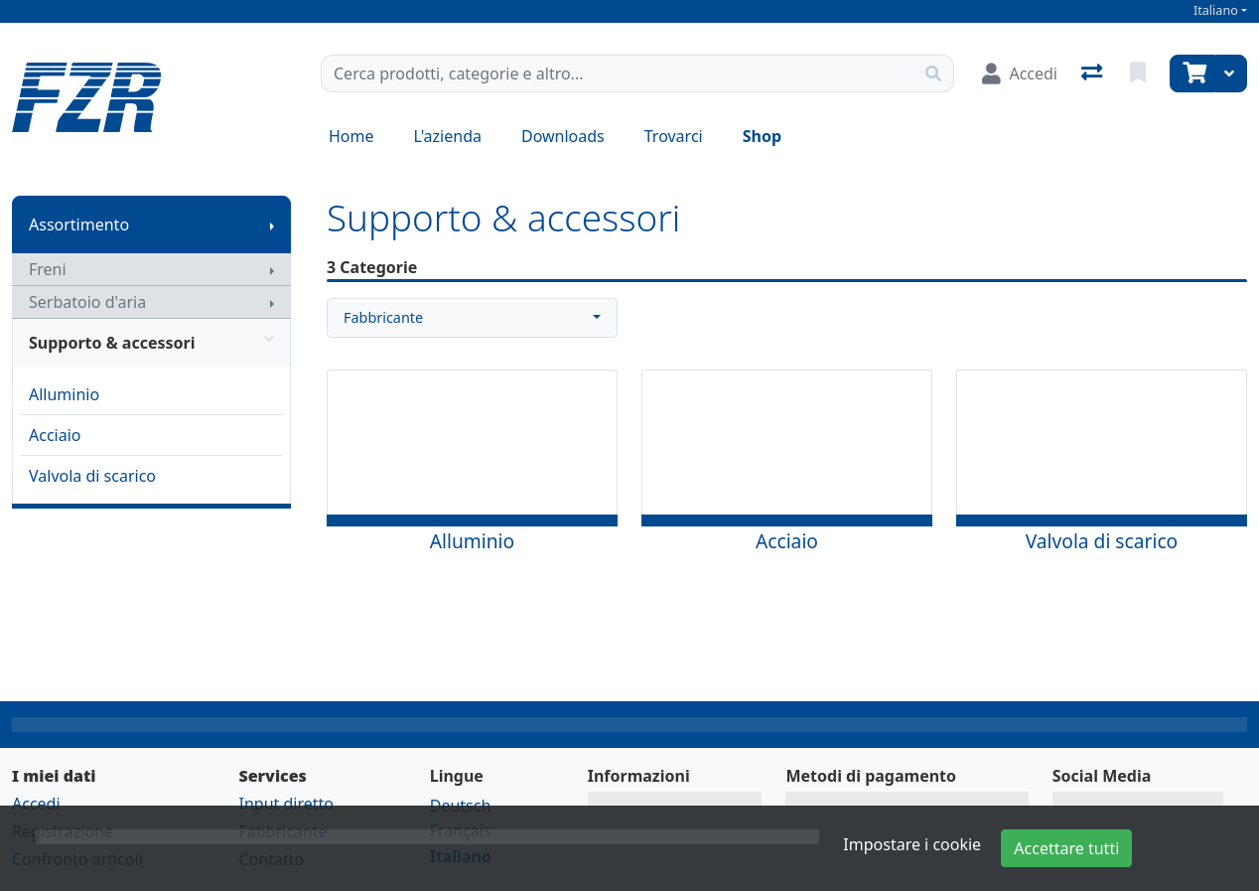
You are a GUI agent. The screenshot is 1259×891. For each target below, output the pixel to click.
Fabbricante (383, 317)
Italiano (1215, 10)
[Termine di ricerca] (617, 73)
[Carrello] (1192, 73)
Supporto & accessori (151, 343)
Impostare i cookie (912, 844)
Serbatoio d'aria (87, 302)
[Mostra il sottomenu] (272, 224)
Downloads (563, 136)
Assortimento (79, 224)
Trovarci (673, 136)
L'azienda (448, 136)
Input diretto (286, 804)
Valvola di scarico (92, 476)
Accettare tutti (1066, 848)
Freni (48, 269)
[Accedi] (1019, 73)
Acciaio (55, 435)
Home (351, 136)
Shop (762, 136)
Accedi (36, 804)
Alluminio (64, 394)
